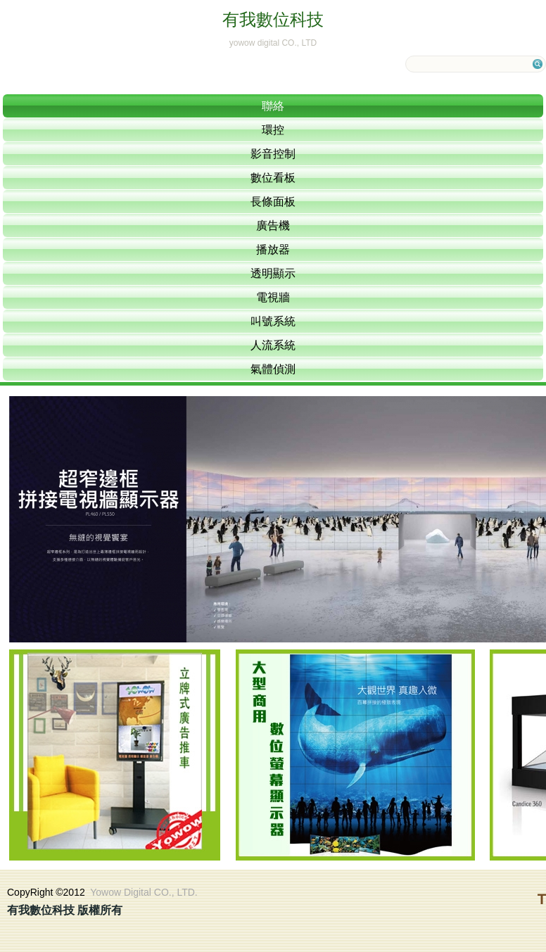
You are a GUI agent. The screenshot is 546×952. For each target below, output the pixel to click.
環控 (273, 130)
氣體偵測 (273, 369)
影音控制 (273, 154)
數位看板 (273, 178)
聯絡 (273, 106)
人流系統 (273, 345)
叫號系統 (273, 321)
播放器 (273, 249)
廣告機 (273, 225)
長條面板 (273, 202)
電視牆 (273, 297)
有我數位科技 (273, 19)
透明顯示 (273, 273)
